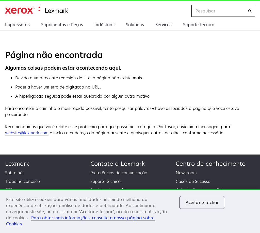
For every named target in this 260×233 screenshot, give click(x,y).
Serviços (163, 24)
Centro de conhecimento (211, 164)
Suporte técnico (198, 24)
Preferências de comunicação (118, 173)
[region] (130, 211)
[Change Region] (182, 11)
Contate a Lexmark (117, 164)
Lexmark (17, 164)
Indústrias (104, 24)
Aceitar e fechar (202, 202)
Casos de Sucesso (193, 181)
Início (36, 9)
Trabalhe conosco (22, 181)
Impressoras (17, 24)
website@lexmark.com (26, 133)
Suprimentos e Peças (62, 24)
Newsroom (186, 173)
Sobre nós (15, 173)
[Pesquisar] (250, 11)
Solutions (135, 24)
